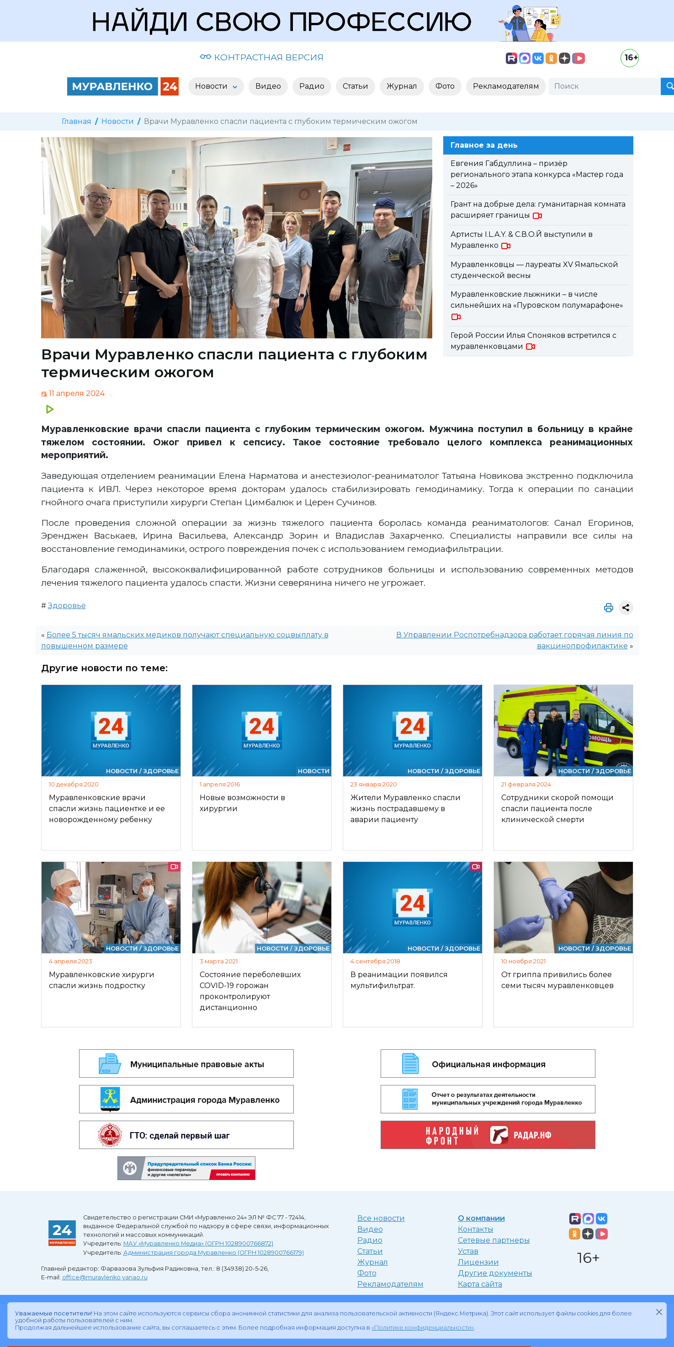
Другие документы (495, 1273)
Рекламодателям (390, 1284)
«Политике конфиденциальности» (422, 1327)
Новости (117, 121)
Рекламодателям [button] (506, 86)
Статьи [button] (355, 86)
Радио (369, 1240)
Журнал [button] (402, 86)
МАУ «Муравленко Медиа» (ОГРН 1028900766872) (198, 1243)
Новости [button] (212, 86)
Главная (76, 121)
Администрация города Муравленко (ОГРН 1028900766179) (213, 1252)
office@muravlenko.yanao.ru (105, 1277)
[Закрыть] (659, 1312)
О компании (481, 1218)
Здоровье (67, 605)
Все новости (381, 1218)
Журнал (372, 1262)
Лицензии (478, 1262)
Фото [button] (445, 86)
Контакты (476, 1229)
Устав (468, 1251)
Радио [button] (311, 86)
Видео (370, 1229)
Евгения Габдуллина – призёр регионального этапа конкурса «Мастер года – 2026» (537, 174)
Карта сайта (480, 1284)
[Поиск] (604, 86)
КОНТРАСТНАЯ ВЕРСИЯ (262, 57)
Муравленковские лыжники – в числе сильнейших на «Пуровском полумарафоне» (537, 305)
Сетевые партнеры (494, 1240)
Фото (367, 1273)
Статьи (370, 1251)
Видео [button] (268, 86)
